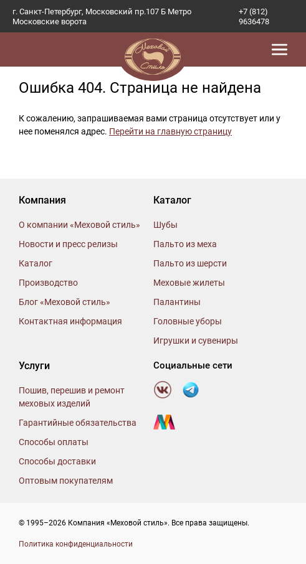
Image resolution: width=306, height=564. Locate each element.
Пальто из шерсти (190, 263)
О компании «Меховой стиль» (79, 225)
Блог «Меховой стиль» (64, 302)
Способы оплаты (53, 442)
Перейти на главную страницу (170, 131)
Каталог (35, 263)
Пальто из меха (185, 244)
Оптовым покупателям (66, 481)
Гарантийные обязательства (77, 423)
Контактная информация (70, 321)
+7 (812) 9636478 (254, 16)
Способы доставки (57, 461)
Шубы (165, 225)
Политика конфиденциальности (76, 544)
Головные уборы (187, 321)
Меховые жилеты (189, 283)
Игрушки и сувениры (195, 340)
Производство (48, 283)
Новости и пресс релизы (68, 244)
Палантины (177, 302)
